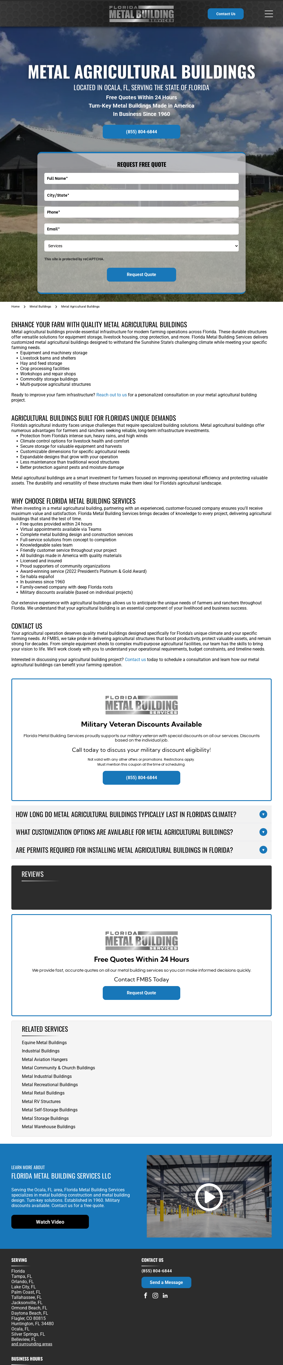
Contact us (135, 659)
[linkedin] (165, 1296)
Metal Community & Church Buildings (58, 1067)
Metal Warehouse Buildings (48, 1126)
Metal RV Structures (41, 1101)
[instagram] (155, 1296)
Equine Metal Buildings (44, 1042)
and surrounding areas (31, 1343)
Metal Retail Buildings (43, 1093)
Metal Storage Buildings (45, 1118)
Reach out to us (111, 394)
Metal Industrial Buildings (47, 1076)
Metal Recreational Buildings (50, 1084)
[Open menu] (269, 14)
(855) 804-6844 (157, 1270)
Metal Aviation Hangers (45, 1059)
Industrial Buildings (41, 1051)
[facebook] (146, 1296)
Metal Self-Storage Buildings (50, 1109)
